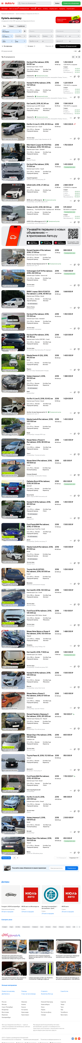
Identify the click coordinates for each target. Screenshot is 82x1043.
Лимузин (61, 927)
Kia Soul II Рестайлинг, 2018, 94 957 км (38, 63)
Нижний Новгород (47, 1002)
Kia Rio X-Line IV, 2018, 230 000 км (36, 798)
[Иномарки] (11, 31)
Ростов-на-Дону (46, 1012)
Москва (4, 1004)
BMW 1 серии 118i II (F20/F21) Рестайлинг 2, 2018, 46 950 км (39, 293)
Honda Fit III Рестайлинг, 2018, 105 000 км (39, 674)
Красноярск (25, 1015)
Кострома (24, 1009)
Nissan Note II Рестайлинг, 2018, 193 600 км (39, 462)
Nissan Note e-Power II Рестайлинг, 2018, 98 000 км (38, 441)
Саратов (63, 1002)
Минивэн (48, 927)
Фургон (68, 927)
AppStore (33, 243)
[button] (79, 51)
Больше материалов (9, 985)
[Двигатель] (34, 36)
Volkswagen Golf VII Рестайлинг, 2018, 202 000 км (40, 272)
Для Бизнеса (6, 994)
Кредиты (62, 9)
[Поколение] (68, 31)
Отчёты (45, 9)
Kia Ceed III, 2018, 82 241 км (38, 103)
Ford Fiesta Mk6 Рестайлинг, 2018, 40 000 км (38, 777)
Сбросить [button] (49, 46)
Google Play (46, 243)
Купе (42, 927)
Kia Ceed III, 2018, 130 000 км (38, 590)
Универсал (35, 927)
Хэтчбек (18, 927)
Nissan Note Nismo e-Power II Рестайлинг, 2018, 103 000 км (39, 632)
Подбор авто (53, 9)
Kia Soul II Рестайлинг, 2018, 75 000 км (38, 165)
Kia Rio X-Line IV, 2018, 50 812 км (40, 398)
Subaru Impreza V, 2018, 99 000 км (36, 377)
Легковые (4, 9)
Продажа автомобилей (7, 13)
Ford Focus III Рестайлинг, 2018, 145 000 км (39, 612)
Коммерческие (24, 9)
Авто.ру (9, 3)
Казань (23, 1004)
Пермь (43, 1009)
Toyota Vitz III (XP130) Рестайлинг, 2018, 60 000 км (38, 570)
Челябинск (64, 1012)
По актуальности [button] (8, 57)
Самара (43, 1015)
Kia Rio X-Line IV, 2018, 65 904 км (40, 124)
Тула (62, 1007)
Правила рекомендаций (31, 1039)
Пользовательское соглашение (11, 1039)
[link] (14, 857)
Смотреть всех (6, 920)
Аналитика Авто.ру (47, 994)
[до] (74, 36)
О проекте (44, 991)
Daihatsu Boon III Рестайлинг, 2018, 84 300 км (38, 482)
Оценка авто (71, 9)
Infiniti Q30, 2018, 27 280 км (38, 185)
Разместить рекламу (8, 991)
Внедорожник (26, 927)
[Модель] (41, 31)
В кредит (4, 927)
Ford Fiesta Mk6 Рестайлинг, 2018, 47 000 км (38, 525)
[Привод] (48, 36)
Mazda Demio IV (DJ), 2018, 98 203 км (37, 356)
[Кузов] (7, 36)
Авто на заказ (14, 8)
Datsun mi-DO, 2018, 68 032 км (39, 207)
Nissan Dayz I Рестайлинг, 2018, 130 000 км (39, 736)
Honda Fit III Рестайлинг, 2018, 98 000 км (39, 503)
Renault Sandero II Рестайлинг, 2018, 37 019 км (39, 251)
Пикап (54, 927)
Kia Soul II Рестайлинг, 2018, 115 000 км (38, 315)
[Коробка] (21, 36)
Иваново (24, 1002)
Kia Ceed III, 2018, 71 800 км (38, 652)
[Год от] (7, 41)
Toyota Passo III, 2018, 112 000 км (40, 755)
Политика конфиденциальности (51, 1039)
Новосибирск (45, 1004)
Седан (11, 927)
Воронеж (5, 1015)
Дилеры (5, 882)
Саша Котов (64, 991)
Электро (33, 9)
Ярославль (64, 1015)
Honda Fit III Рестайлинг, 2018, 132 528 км (39, 84)
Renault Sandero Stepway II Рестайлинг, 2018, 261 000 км (39, 715)
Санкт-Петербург (7, 1007)
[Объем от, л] (61, 36)
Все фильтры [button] (6, 46)
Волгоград (5, 1012)
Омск (42, 1007)
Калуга (23, 1007)
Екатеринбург (6, 1017)
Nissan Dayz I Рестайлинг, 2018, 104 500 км (39, 839)
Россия (4, 1002)
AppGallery (60, 243)
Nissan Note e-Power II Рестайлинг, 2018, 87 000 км (38, 694)
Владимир (5, 1009)
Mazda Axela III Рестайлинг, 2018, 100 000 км (40, 420)
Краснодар (24, 1012)
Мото (39, 9)
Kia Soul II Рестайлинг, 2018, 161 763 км (38, 336)
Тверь (62, 1004)
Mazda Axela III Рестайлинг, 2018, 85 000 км (40, 548)
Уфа (62, 1009)
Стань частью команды (28, 994)
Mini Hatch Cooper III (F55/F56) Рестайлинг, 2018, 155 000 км (39, 146)
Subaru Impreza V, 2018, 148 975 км (36, 818)
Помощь (24, 991)
